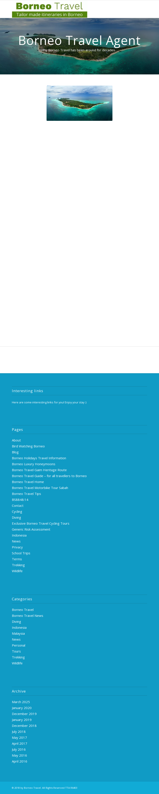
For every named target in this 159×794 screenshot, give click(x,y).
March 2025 (21, 702)
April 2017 (19, 743)
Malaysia (18, 633)
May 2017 (19, 737)
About (16, 440)
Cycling (17, 511)
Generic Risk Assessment (31, 529)
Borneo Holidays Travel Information (39, 458)
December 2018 (24, 725)
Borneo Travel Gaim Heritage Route (39, 470)
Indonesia (19, 535)
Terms (17, 559)
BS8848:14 (20, 499)
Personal (18, 645)
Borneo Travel (23, 609)
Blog (15, 452)
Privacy (17, 547)
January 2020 (22, 708)
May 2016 (19, 755)
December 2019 (24, 713)
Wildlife (17, 571)
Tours (16, 651)
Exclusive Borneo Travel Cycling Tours (40, 523)
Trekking (18, 565)
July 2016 (19, 749)
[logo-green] (66, 9)
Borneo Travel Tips (26, 493)
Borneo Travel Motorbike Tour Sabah (40, 487)
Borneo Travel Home (28, 482)
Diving (16, 517)
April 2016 (19, 761)
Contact (17, 505)
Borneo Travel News (27, 615)
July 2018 (19, 731)
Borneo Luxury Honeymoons (33, 464)
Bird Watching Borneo (28, 446)
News (16, 541)
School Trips (21, 553)
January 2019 (22, 719)
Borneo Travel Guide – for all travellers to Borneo (49, 476)
